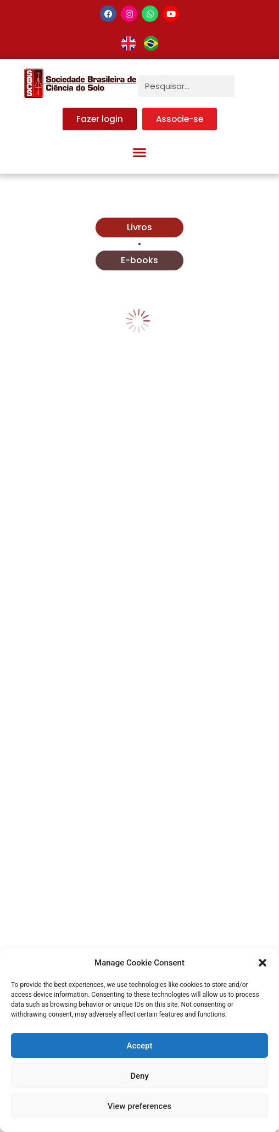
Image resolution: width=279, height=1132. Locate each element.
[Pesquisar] (245, 86)
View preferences (139, 1106)
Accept (139, 1046)
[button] (262, 962)
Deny (139, 1076)
